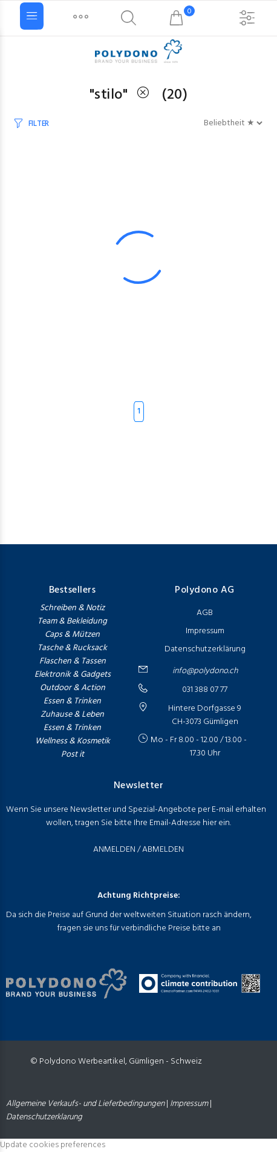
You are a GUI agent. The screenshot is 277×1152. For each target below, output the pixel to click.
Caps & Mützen (72, 635)
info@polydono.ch (205, 671)
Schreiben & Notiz (72, 608)
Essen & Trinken (72, 701)
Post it (72, 755)
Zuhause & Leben (72, 715)
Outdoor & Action (72, 688)
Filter (38, 123)
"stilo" (124, 95)
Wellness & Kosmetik (72, 741)
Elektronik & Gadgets (72, 675)
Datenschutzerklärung (205, 649)
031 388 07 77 (204, 690)
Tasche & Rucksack (72, 648)
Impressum (205, 631)
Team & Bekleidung (72, 621)
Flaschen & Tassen (72, 661)
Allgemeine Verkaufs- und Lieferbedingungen (86, 1104)
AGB (205, 613)
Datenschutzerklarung (44, 1117)
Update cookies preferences (52, 1145)
